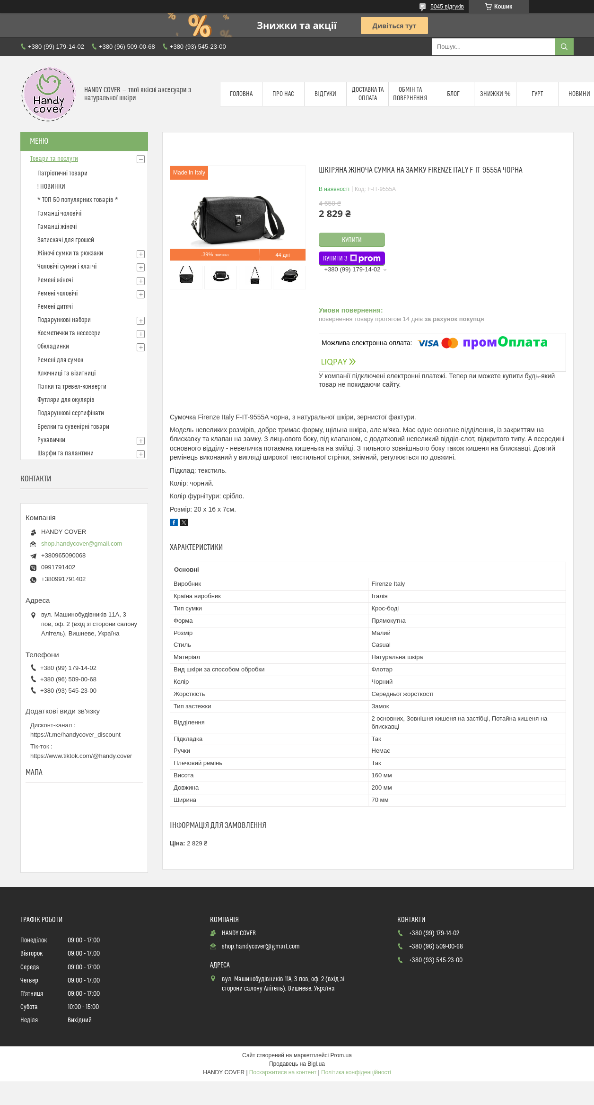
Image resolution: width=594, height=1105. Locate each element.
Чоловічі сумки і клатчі (66, 266)
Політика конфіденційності (356, 1072)
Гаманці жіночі (57, 227)
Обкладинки (53, 346)
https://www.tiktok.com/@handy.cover (81, 755)
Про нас (283, 94)
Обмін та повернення (410, 94)
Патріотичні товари (62, 173)
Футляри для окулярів (66, 400)
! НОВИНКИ (51, 187)
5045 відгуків (447, 6)
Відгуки (325, 94)
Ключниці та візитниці (66, 373)
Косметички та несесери (69, 333)
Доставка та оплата (368, 94)
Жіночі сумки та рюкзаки (70, 253)
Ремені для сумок (60, 360)
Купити (352, 240)
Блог (453, 94)
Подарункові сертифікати (70, 413)
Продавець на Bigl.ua (297, 1064)
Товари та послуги (54, 159)
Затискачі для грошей (65, 240)
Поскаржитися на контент (282, 1072)
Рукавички (51, 440)
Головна (241, 94)
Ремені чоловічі (57, 293)
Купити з (352, 258)
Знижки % (495, 94)
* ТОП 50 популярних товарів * (77, 200)
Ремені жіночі (55, 280)
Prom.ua (341, 1055)
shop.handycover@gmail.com (81, 543)
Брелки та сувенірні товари (73, 427)
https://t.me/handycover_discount (75, 734)
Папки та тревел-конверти (71, 387)
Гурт (537, 94)
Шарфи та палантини (65, 453)
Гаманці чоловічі (59, 214)
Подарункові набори (64, 320)
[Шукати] (564, 46)
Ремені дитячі (55, 307)
